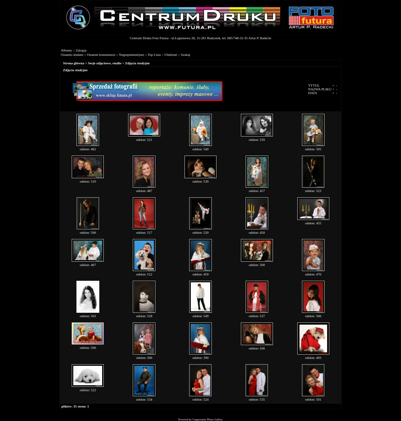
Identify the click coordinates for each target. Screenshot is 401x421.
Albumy (66, 50)
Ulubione (170, 54)
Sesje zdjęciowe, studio (105, 63)
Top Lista (154, 54)
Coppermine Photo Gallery (207, 419)
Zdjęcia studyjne (137, 63)
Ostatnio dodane (72, 54)
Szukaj (185, 54)
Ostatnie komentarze (101, 54)
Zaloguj (81, 50)
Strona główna (73, 63)
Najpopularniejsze (131, 54)
